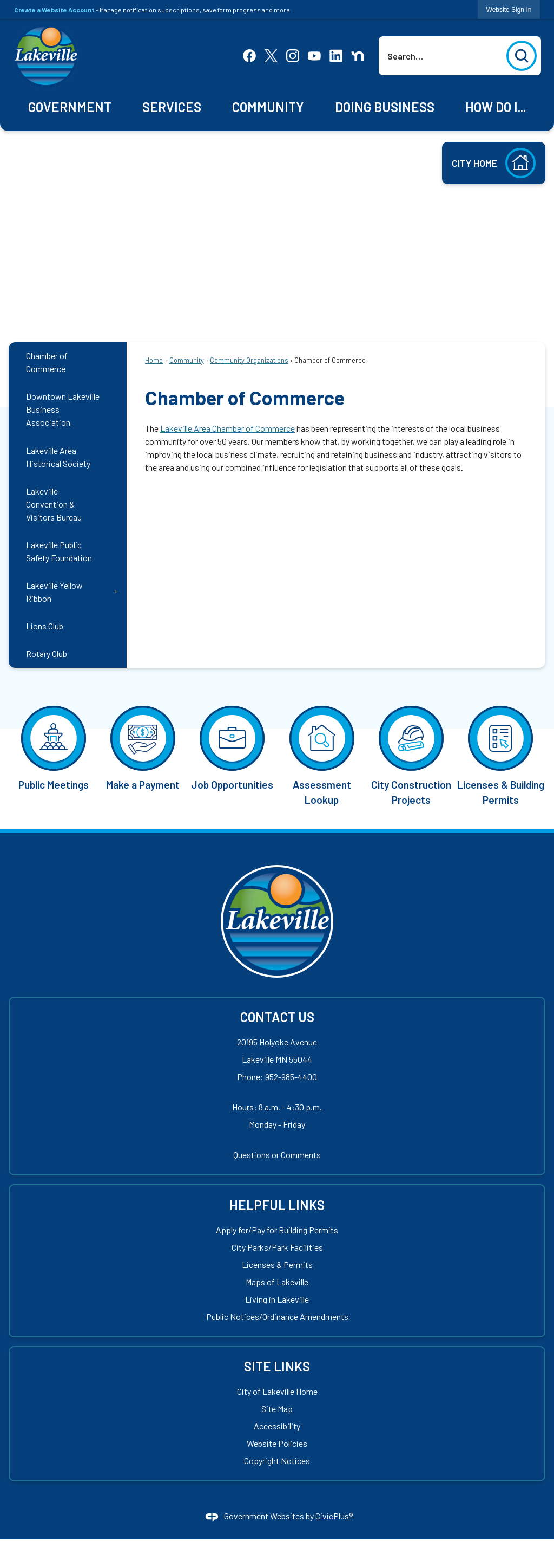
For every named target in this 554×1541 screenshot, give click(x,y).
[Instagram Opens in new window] (292, 54)
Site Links (277, 1366)
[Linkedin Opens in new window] (335, 54)
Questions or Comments (277, 1154)
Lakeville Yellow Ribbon (54, 591)
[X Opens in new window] (271, 54)
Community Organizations (249, 360)
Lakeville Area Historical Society (58, 457)
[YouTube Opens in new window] (314, 54)
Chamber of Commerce (47, 362)
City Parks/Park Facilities (277, 1247)
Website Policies (277, 1443)
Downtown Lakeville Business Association (63, 409)
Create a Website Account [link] (54, 10)
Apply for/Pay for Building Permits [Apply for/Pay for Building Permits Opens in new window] (277, 1230)
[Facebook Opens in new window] (249, 54)
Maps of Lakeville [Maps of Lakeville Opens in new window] (277, 1282)
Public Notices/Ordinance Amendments (277, 1316)
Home (154, 360)
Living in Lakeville (277, 1299)
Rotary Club (46, 653)
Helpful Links (277, 1205)
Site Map (277, 1408)
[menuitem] (70, 107)
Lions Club (44, 626)
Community (186, 360)
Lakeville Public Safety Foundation (59, 551)
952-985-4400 (291, 1076)
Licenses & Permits (277, 1264)
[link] (509, 9)
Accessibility (277, 1426)
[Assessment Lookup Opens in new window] (321, 755)
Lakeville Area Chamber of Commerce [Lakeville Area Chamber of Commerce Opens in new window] (227, 428)
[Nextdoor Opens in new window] (357, 54)
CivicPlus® (334, 1516)
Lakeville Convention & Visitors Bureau (54, 504)
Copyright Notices (277, 1460)
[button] (521, 56)
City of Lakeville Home (277, 1391)
